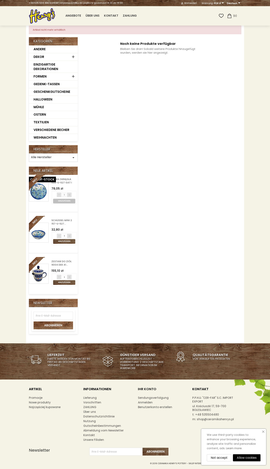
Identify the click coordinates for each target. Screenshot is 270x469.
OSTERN (40, 114)
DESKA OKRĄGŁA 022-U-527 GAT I (61, 181)
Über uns (93, 15)
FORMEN (40, 76)
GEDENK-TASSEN (47, 84)
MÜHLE (39, 107)
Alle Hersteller (53, 157)
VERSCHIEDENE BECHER (51, 130)
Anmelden (145, 402)
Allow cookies (247, 458)
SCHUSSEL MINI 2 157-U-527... (61, 222)
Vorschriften (92, 402)
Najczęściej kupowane (45, 407)
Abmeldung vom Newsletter (103, 430)
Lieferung (90, 398)
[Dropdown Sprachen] (234, 3)
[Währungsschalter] (219, 3)
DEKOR (39, 57)
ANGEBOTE (73, 15)
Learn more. (234, 448)
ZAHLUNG (130, 15)
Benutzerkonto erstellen (155, 407)
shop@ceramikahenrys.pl (215, 419)
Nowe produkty (40, 402)
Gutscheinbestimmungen (102, 426)
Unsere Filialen (93, 440)
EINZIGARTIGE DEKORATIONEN (46, 66)
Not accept (219, 458)
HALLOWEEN (43, 99)
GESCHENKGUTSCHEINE (52, 91)
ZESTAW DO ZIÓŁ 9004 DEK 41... (61, 263)
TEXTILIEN (41, 122)
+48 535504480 (207, 415)
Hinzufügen (64, 241)
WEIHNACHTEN (45, 137)
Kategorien (43, 41)
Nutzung (89, 421)
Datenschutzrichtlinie (99, 416)
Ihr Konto (147, 389)
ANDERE (40, 49)
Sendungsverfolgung (153, 398)
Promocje (35, 398)
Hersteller (42, 149)
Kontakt (111, 15)
